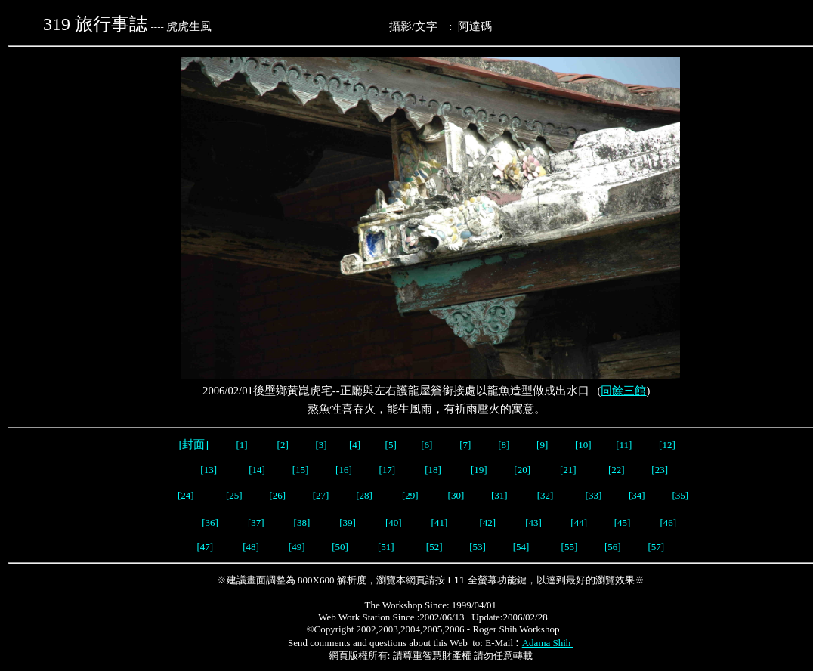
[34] (637, 495)
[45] (622, 522)
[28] (364, 495)
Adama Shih (547, 642)
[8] (503, 444)
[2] (282, 444)
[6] (425, 444)
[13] (208, 469)
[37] (256, 522)
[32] (546, 495)
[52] (434, 546)
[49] (297, 546)
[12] (667, 444)
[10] (583, 444)
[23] (659, 469)
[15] (298, 469)
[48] (251, 546)
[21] (569, 469)
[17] (387, 469)
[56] (611, 546)
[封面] (194, 444)
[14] (257, 469)
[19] (479, 469)
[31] (500, 495)
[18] (433, 469)
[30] (456, 495)
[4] (353, 444)
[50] (341, 546)
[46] (668, 522)
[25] (234, 495)
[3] (321, 444)
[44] (578, 522)
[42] (488, 522)
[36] (210, 522)
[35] (678, 495)
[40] (394, 522)
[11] (625, 444)
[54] (521, 546)
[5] (391, 444)
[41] (440, 522)
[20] (523, 469)
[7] (465, 444)
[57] (656, 546)
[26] (276, 495)
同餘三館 (623, 391)
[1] (241, 444)
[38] (302, 522)
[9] (543, 444)
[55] (569, 546)
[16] (343, 469)
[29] (410, 495)
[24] (186, 495)
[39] (347, 522)
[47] (204, 546)
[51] (387, 546)
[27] (321, 495)
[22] (616, 469)
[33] (594, 495)
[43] (533, 522)
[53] (477, 546)
